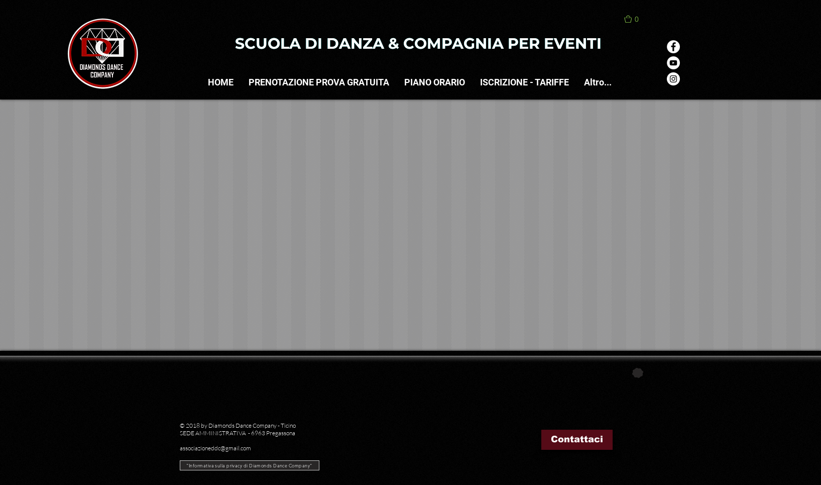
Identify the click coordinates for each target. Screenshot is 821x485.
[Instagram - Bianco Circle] (673, 78)
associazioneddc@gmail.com (215, 448)
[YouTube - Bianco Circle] (673, 62)
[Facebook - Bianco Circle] (673, 46)
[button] (636, 19)
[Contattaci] (577, 440)
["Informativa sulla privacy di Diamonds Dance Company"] (249, 465)
